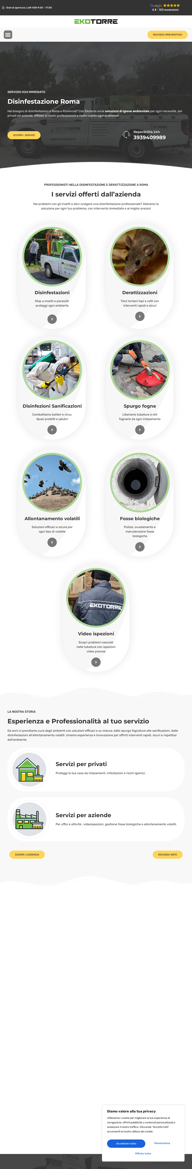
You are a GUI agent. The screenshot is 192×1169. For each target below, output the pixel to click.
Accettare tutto (143, 1153)
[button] (8, 35)
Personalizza (125, 1144)
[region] (143, 1135)
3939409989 (150, 138)
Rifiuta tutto (160, 1144)
